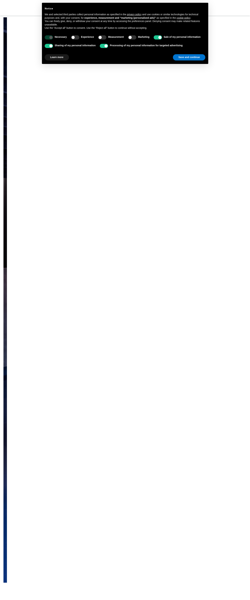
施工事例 (120, 281)
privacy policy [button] (134, 14)
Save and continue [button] (189, 57)
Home (106, 281)
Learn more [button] (56, 57)
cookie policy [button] (183, 17)
